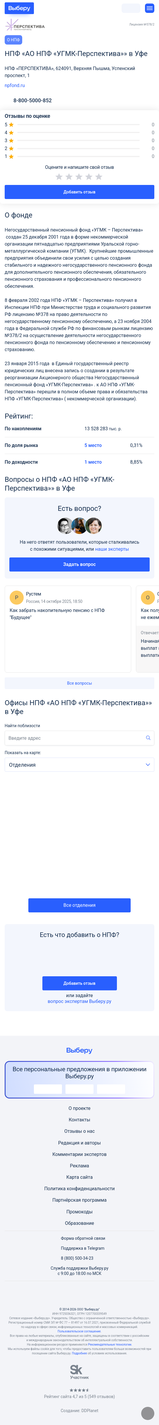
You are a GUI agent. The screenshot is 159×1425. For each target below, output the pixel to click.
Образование (79, 1223)
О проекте (79, 1108)
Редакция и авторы (79, 1143)
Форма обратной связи (79, 1238)
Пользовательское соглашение (79, 1331)
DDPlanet (89, 1410)
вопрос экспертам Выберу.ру (79, 1001)
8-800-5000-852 (32, 100)
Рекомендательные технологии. (110, 1344)
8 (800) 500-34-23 (74, 1258)
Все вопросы (79, 683)
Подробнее (79, 1353)
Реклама (79, 1166)
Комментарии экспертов (79, 1154)
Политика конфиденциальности (79, 1188)
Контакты (79, 1120)
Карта (72, 1177)
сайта (86, 1177)
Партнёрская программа (79, 1200)
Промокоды (79, 1212)
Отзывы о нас (79, 1131)
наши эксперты (112, 549)
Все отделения (79, 905)
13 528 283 (103, 428)
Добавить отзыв (79, 192)
